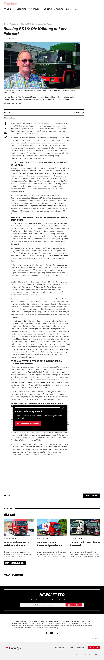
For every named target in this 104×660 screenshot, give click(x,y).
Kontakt (80, 647)
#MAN (9, 515)
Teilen (7, 112)
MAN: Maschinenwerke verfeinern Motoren (16, 544)
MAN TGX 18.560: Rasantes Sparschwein (49, 544)
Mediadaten (59, 647)
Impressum (69, 655)
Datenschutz (83, 655)
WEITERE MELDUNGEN (14, 563)
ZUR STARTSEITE (91, 496)
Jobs (70, 647)
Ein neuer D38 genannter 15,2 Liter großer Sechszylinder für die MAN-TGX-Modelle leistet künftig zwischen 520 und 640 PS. (18, 554)
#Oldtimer (17, 574)
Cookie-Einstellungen (94, 655)
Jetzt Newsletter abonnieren (27, 423)
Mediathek (21, 9)
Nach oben (96, 638)
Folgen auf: (78, 112)
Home (6, 24)
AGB (76, 655)
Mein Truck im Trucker (53, 9)
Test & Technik (35, 9)
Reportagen (14, 24)
